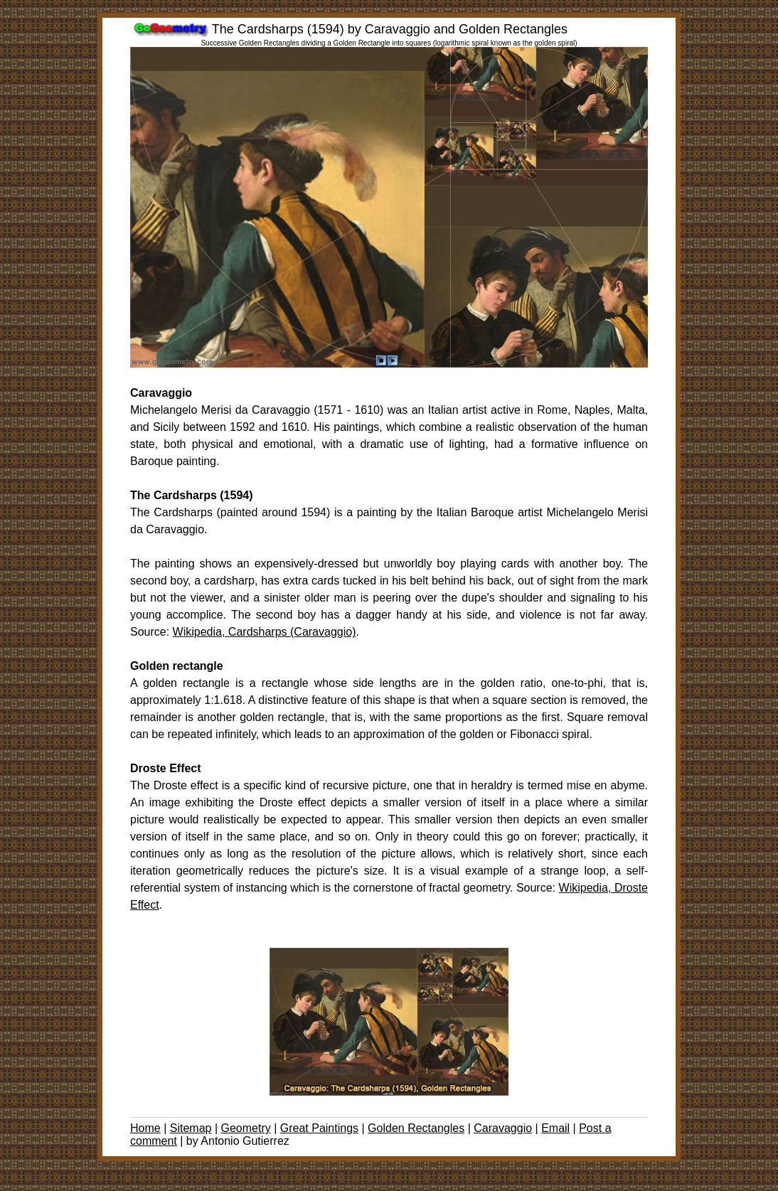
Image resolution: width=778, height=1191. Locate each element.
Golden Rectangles (416, 1128)
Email (555, 1128)
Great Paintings (319, 1128)
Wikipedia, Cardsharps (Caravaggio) (264, 632)
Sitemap (191, 1128)
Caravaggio (503, 1128)
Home (145, 1128)
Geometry (245, 1128)
